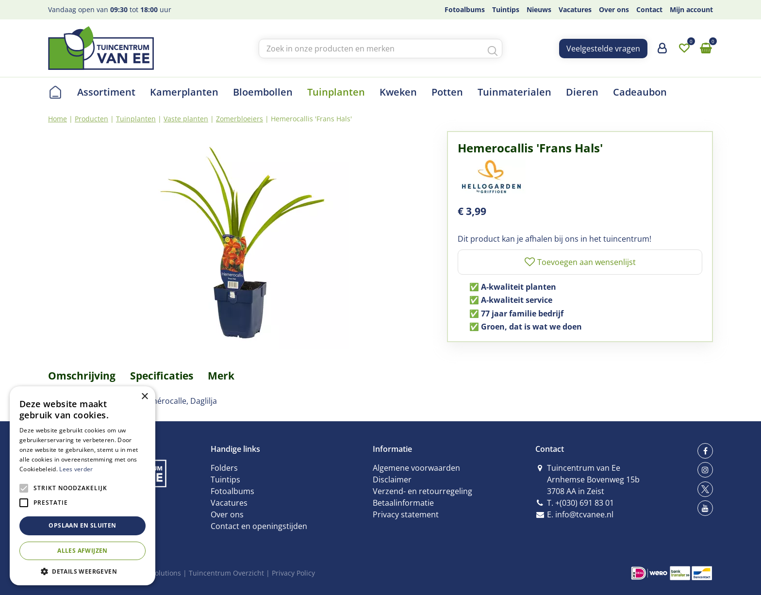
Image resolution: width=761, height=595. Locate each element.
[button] (82, 571)
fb (705, 451)
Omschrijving (82, 375)
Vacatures (229, 502)
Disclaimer (392, 479)
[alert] (82, 485)
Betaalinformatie (403, 502)
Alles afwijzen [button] (82, 550)
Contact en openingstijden (259, 526)
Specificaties (161, 375)
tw (705, 489)
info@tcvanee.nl (584, 514)
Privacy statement (406, 514)
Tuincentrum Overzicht (226, 573)
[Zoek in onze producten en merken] (380, 48)
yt (705, 508)
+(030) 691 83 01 (584, 502)
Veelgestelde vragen (603, 48)
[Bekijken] (705, 48)
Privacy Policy (293, 573)
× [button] (144, 396)
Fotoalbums (232, 491)
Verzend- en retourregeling (422, 491)
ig (705, 470)
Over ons (227, 514)
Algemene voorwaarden (416, 468)
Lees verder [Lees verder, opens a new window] (76, 469)
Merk (221, 375)
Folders (224, 468)
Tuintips (225, 479)
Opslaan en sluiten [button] (82, 525)
